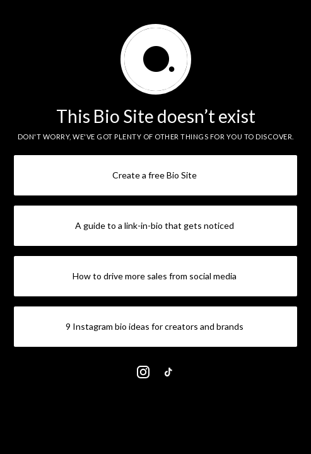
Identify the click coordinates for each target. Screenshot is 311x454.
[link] (143, 372)
